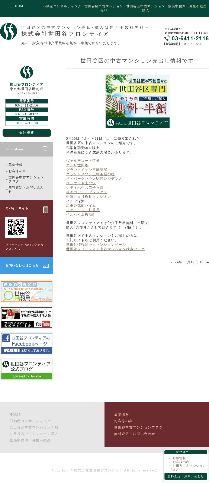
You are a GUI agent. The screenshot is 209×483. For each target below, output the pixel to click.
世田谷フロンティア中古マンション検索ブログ (105, 249)
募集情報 (16, 165)
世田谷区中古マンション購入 (145, 8)
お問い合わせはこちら (22, 265)
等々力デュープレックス (86, 192)
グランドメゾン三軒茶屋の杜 (90, 174)
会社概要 (26, 133)
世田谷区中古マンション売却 (103, 8)
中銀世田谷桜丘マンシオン (88, 196)
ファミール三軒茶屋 (83, 210)
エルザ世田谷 (77, 165)
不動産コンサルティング (62, 6)
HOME (20, 6)
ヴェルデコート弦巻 (83, 160)
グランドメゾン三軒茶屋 (86, 169)
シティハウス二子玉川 (85, 187)
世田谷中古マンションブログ (26, 179)
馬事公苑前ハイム (81, 205)
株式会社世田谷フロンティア (98, 470)
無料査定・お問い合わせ (26, 189)
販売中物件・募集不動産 (187, 6)
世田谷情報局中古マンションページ (96, 244)
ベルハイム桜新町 (81, 214)
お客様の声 (17, 171)
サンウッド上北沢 (81, 183)
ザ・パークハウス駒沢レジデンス (94, 178)
